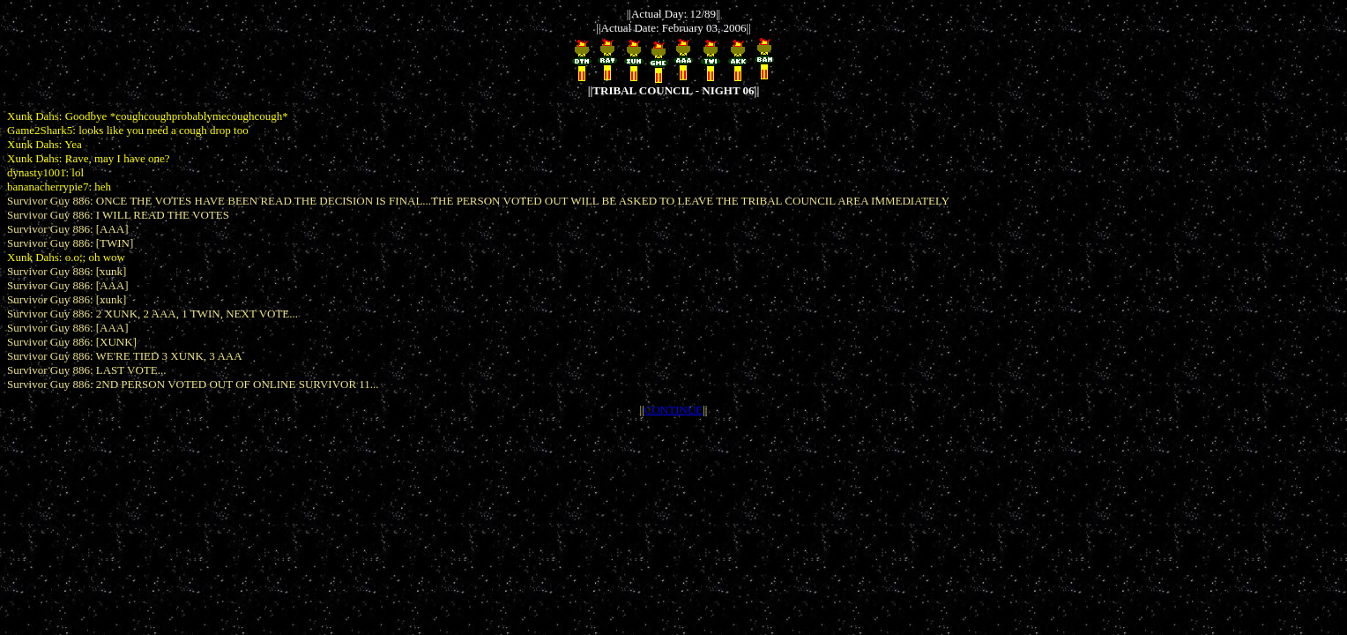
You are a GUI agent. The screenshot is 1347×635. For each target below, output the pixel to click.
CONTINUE (673, 409)
